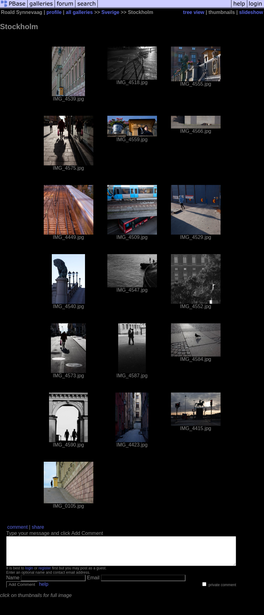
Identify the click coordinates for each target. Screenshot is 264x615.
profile (54, 12)
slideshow (251, 12)
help (43, 589)
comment (17, 527)
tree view (193, 12)
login (29, 574)
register (44, 574)
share (38, 527)
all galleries (79, 12)
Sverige (110, 12)
